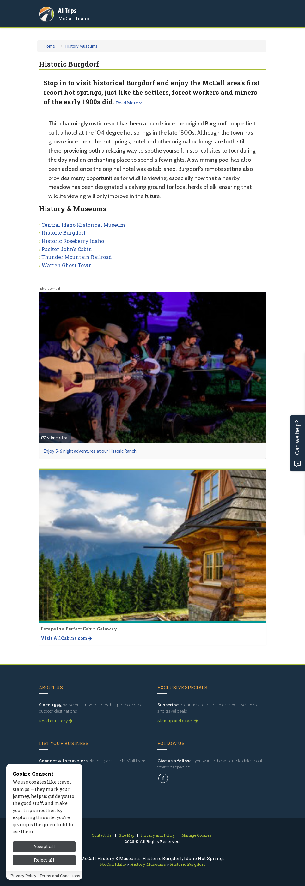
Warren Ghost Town (66, 265)
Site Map (126, 835)
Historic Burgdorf (63, 232)
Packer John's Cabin (66, 249)
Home (49, 46)
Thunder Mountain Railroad (76, 257)
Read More (129, 102)
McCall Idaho (73, 18)
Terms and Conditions (60, 875)
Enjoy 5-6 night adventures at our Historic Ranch (90, 451)
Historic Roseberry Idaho (72, 241)
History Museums (81, 46)
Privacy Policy (23, 875)
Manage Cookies (196, 835)
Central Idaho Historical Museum (83, 224)
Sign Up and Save (177, 721)
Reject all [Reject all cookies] (44, 860)
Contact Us (102, 835)
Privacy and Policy (158, 835)
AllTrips (67, 10)
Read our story (55, 721)
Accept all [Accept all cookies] (44, 846)
